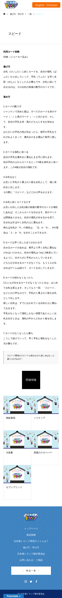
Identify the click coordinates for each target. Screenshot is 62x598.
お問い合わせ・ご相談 (31, 560)
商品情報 (31, 535)
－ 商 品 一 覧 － (31, 571)
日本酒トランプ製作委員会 (31, 553)
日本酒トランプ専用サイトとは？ (31, 541)
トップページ (31, 528)
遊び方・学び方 (31, 547)
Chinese (52, 5)
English (40, 5)
